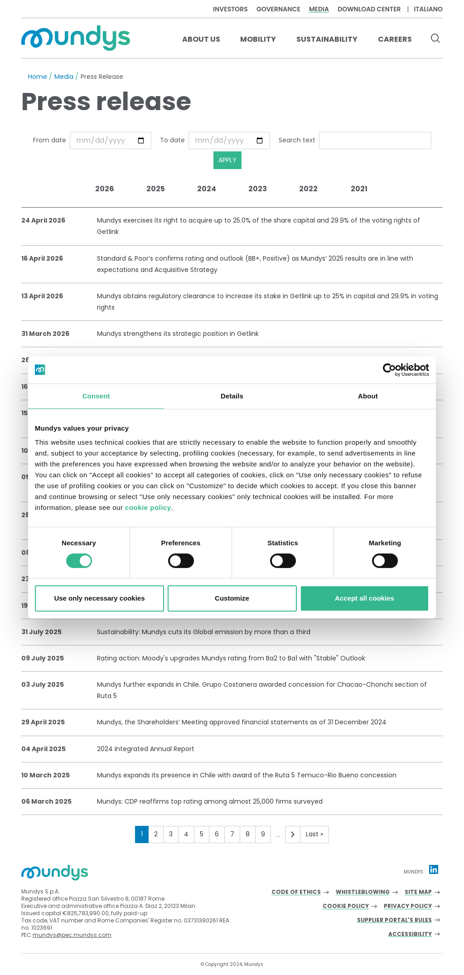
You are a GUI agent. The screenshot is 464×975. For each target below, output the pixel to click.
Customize (232, 598)
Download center (369, 9)
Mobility (258, 39)
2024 (206, 189)
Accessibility (410, 934)
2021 (359, 189)
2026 (104, 189)
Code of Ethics (296, 892)
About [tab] (368, 396)
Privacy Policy (408, 906)
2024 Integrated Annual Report (145, 748)
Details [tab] (232, 396)
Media (319, 9)
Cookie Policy (346, 906)
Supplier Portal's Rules (394, 920)
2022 (308, 189)
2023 (257, 189)
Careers (395, 39)
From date (49, 140)
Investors (230, 9)
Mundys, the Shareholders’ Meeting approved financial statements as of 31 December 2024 (242, 722)
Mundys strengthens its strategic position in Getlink (178, 333)
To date (172, 140)
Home (37, 76)
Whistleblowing (363, 892)
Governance (278, 9)
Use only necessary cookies (99, 598)
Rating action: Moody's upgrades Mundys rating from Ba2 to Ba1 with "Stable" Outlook (231, 658)
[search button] (435, 39)
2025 (155, 189)
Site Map (418, 892)
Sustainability (327, 39)
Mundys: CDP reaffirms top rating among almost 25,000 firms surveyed (210, 801)
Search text (297, 140)
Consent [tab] (96, 396)
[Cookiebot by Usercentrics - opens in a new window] (389, 370)
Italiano (428, 9)
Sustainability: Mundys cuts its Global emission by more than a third (203, 631)
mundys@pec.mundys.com (72, 935)
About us (201, 39)
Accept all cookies (364, 598)
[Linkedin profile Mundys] (433, 869)
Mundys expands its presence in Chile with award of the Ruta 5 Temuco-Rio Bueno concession (246, 775)
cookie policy (148, 507)
